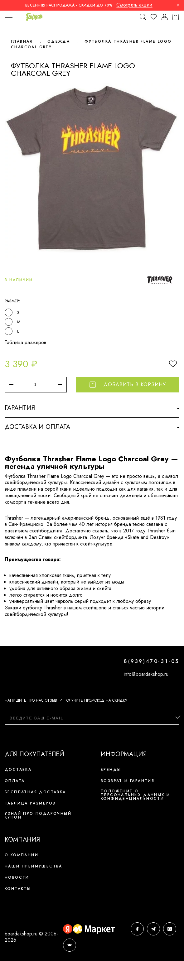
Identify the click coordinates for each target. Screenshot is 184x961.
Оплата (15, 781)
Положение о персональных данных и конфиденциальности (135, 794)
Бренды (111, 769)
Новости (17, 877)
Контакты (18, 889)
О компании (21, 855)
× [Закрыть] (178, 5)
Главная (22, 41)
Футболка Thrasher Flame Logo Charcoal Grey (91, 44)
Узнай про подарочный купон (38, 815)
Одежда (58, 41)
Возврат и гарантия (127, 781)
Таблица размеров (25, 342)
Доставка (18, 769)
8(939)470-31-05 (151, 661)
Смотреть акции (134, 4)
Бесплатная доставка (35, 792)
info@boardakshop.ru (146, 674)
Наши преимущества (33, 866)
